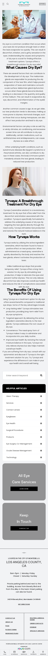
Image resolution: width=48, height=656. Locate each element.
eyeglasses (11, 416)
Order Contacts (36, 623)
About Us (9, 622)
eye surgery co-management (19, 444)
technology (11, 457)
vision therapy (12, 396)
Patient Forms (11, 630)
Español (42, 4)
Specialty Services (37, 631)
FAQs (7, 626)
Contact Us (24, 528)
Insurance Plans (11, 633)
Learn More (24, 489)
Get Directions (24, 604)
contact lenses (13, 410)
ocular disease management (19, 450)
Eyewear (33, 627)
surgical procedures (14, 430)
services (9, 403)
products (10, 437)
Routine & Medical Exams (37, 619)
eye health (10, 423)
